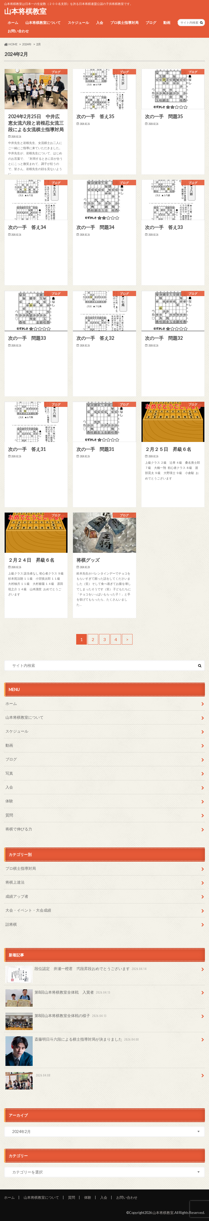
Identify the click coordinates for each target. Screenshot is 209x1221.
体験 (9, 801)
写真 (9, 773)
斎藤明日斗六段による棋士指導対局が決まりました (72, 1041)
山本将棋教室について (43, 22)
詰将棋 (11, 924)
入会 (99, 22)
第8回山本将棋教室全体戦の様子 (56, 1017)
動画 (166, 22)
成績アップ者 (16, 896)
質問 (9, 815)
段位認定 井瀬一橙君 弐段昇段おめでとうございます (76, 970)
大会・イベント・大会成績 (28, 910)
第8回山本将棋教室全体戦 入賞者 (58, 994)
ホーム (13, 22)
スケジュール (78, 22)
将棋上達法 (14, 882)
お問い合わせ (18, 31)
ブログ (151, 22)
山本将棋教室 (25, 11)
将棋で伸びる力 (18, 829)
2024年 (27, 44)
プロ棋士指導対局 (124, 22)
